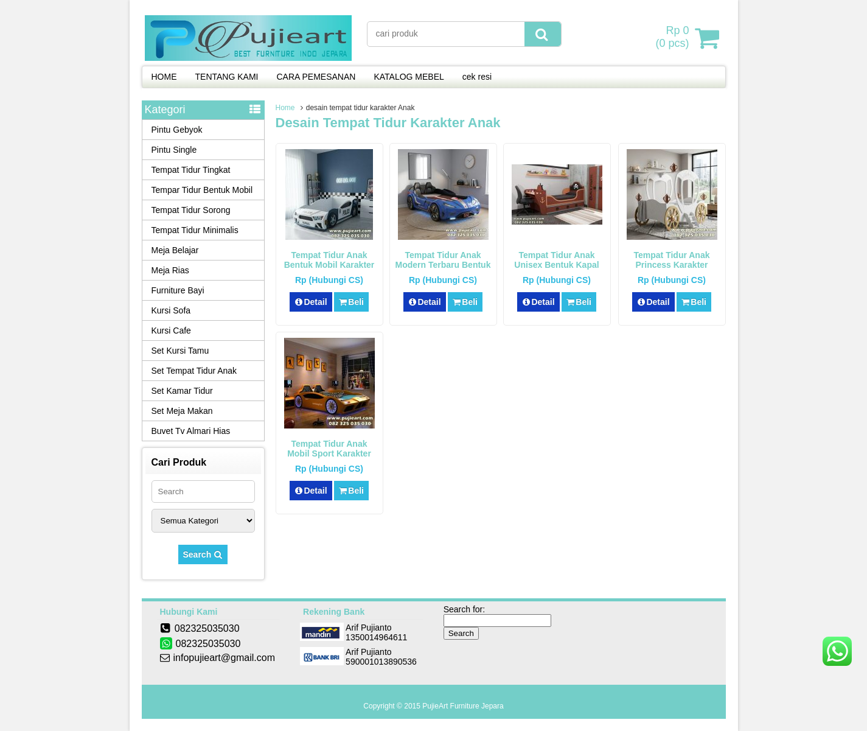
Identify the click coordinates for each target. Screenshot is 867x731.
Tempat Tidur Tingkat (191, 170)
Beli (351, 302)
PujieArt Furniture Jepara (462, 706)
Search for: (464, 609)
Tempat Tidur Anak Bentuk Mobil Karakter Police (329, 264)
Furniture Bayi (177, 290)
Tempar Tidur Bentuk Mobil (202, 190)
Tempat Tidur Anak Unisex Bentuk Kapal (556, 260)
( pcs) (673, 37)
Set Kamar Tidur (182, 391)
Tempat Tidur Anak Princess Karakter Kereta (672, 264)
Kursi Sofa (171, 310)
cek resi (477, 77)
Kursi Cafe (171, 330)
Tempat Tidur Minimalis (195, 230)
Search (203, 554)
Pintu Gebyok (177, 130)
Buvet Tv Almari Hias (191, 431)
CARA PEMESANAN (315, 77)
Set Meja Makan (182, 411)
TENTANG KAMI (227, 77)
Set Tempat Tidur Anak (194, 371)
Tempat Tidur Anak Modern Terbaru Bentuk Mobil (443, 264)
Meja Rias (170, 270)
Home (285, 107)
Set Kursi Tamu (180, 350)
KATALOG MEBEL (409, 77)
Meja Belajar (175, 250)
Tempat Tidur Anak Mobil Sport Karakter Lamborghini (329, 453)
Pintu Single (174, 150)
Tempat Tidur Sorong (191, 210)
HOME (164, 77)
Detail (310, 302)
